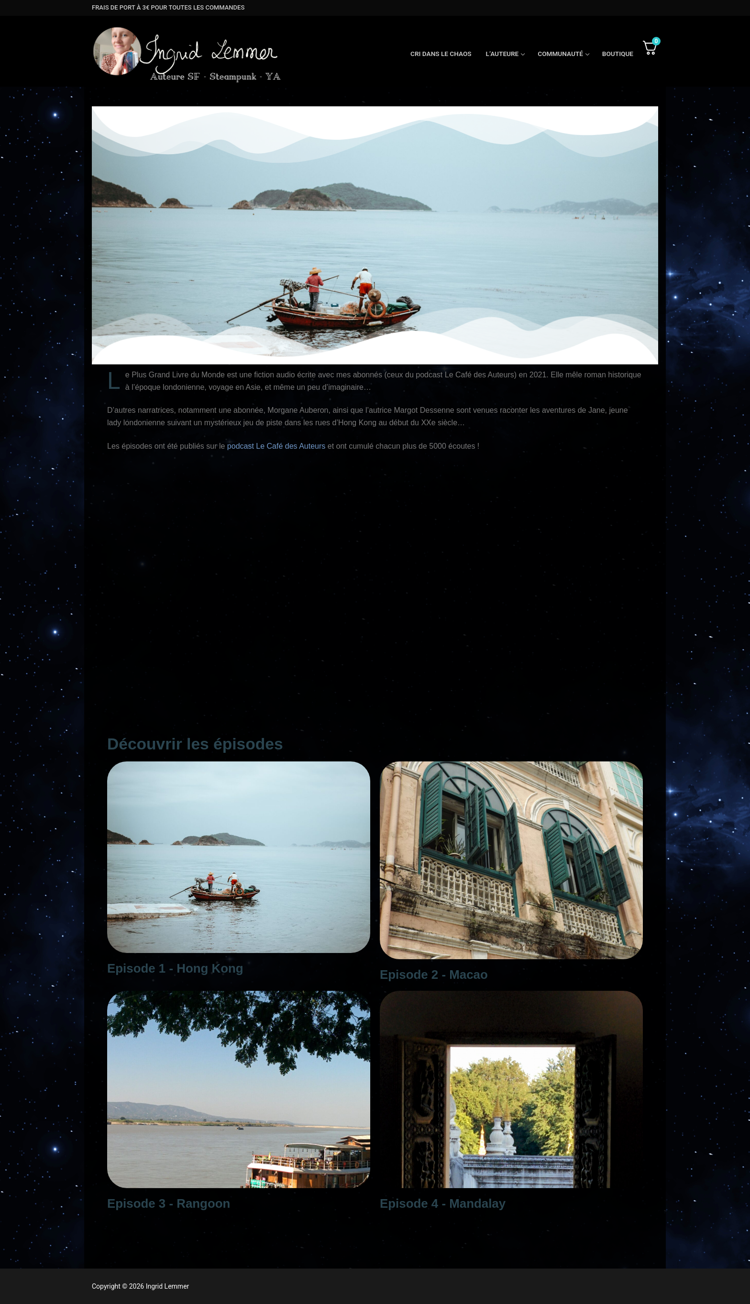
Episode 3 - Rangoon (168, 1203)
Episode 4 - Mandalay (443, 1203)
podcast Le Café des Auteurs (276, 446)
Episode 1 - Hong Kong (175, 968)
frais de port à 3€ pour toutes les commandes (168, 7)
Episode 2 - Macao (434, 974)
